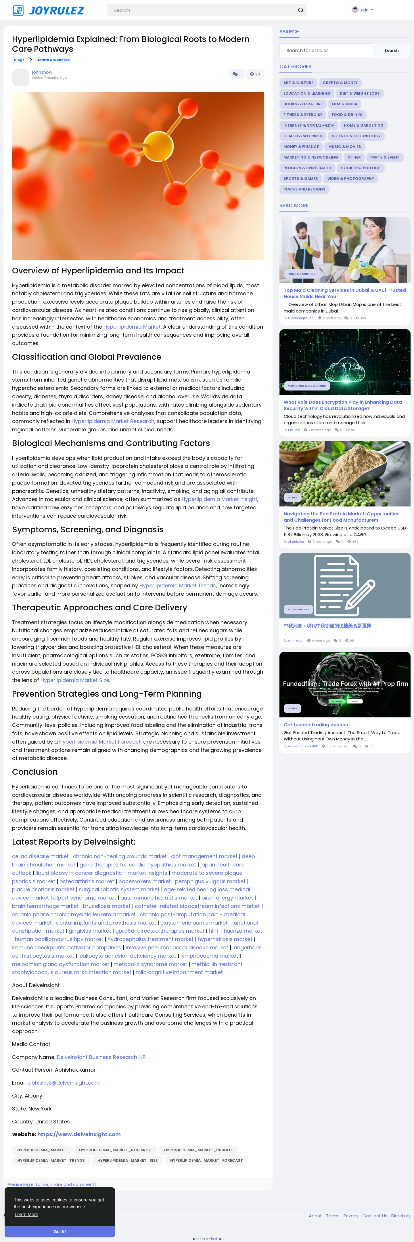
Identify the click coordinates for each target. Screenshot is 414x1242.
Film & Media (344, 104)
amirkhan (296, 640)
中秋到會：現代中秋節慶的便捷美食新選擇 (327, 626)
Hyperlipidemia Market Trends (177, 585)
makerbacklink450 (303, 746)
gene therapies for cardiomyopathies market (137, 864)
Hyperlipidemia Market (132, 326)
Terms (333, 1216)
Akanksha (296, 541)
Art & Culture (298, 82)
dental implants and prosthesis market (105, 922)
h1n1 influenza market (234, 930)
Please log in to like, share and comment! (52, 1184)
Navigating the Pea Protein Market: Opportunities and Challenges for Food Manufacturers (342, 517)
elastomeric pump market (193, 922)
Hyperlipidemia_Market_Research (115, 1150)
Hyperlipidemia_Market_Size (127, 1160)
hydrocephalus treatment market (149, 939)
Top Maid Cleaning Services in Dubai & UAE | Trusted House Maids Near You (345, 293)
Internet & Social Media (308, 125)
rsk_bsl (294, 430)
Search (391, 50)
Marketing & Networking (310, 157)
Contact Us (375, 1216)
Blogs (19, 60)
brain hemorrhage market (45, 906)
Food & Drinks (347, 114)
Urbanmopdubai (301, 318)
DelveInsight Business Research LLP (100, 1057)
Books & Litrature (303, 104)
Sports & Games (300, 178)
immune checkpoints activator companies (66, 947)
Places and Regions (304, 189)
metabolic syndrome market (149, 964)
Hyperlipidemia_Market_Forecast (206, 1160)
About (316, 1216)
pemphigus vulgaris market (210, 881)
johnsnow (42, 72)
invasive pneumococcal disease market (176, 947)
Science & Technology (356, 136)
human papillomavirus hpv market (58, 939)
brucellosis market (106, 906)
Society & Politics (361, 168)
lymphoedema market (208, 955)
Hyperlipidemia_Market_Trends (51, 1160)
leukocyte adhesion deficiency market (126, 955)
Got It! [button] (60, 1231)
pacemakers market (144, 881)
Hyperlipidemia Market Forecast (100, 741)
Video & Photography (350, 178)
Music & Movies (344, 146)
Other (354, 157)
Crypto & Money (340, 82)
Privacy (352, 1216)
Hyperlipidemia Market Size (75, 680)
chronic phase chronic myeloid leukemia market (74, 914)
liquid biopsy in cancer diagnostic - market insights (100, 873)
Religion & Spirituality (307, 168)
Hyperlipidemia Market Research (113, 421)
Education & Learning (306, 93)
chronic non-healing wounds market (119, 856)
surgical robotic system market (118, 889)
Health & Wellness (53, 60)
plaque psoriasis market (43, 889)
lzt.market (207, 1239)
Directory (401, 1216)
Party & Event (385, 157)
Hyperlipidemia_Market (41, 1150)
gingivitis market (89, 930)
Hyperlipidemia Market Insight (219, 499)
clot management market (203, 856)
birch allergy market (226, 897)
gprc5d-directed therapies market (159, 930)
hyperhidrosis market (224, 939)
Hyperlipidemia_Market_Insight (198, 1150)
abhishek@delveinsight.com (64, 1082)
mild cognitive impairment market (178, 972)
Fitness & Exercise (302, 114)
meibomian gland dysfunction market (60, 964)
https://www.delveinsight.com (78, 1134)
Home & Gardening (364, 125)
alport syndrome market (84, 897)
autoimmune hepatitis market (158, 897)
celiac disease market (40, 856)
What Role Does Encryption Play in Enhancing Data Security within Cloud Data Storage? (343, 405)
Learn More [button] (26, 1214)
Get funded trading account (317, 725)
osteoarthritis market (86, 881)
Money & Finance (301, 146)
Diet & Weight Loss (360, 93)
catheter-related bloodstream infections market (196, 906)
